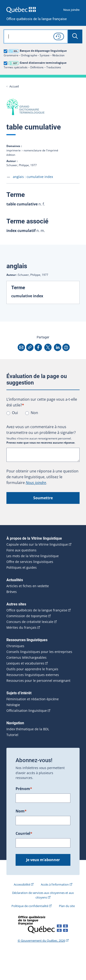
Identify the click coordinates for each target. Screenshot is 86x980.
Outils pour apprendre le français (32, 669)
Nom (21, 811)
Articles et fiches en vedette (27, 586)
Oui (15, 412)
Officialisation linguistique (26, 710)
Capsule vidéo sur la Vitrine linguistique (37, 544)
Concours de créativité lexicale (29, 622)
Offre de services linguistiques (29, 562)
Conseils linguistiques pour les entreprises (39, 652)
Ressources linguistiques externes (32, 675)
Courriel (24, 833)
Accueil (14, 86)
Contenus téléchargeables (26, 657)
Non (34, 412)
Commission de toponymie (26, 616)
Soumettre (43, 497)
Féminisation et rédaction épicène (32, 699)
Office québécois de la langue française (36, 19)
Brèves (11, 592)
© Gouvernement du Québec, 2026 (41, 940)
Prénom (24, 788)
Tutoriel (12, 735)
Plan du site (67, 906)
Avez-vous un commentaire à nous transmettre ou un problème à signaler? (41, 429)
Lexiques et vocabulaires (25, 663)
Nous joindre (71, 10)
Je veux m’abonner (43, 859)
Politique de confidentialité (29, 906)
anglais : (33, 176)
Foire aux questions (21, 550)
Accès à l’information (55, 884)
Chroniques (15, 646)
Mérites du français (21, 627)
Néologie (13, 705)
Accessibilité (22, 884)
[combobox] (36, 36)
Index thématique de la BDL (27, 729)
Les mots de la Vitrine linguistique (32, 556)
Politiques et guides (21, 567)
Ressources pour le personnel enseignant (38, 680)
